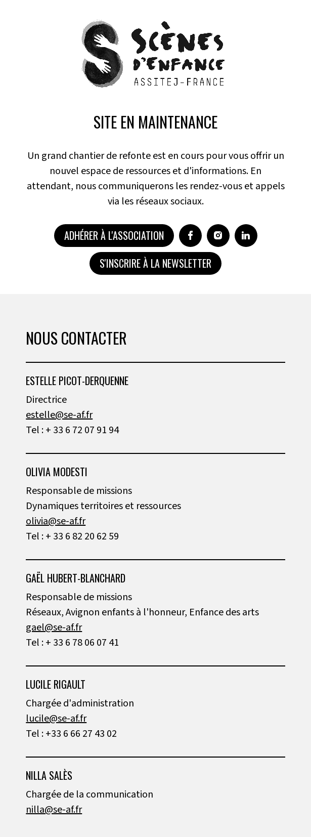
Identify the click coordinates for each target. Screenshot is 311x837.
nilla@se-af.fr (54, 810)
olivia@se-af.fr (55, 521)
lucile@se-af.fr (56, 719)
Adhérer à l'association (114, 235)
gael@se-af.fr (54, 627)
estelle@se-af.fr (59, 415)
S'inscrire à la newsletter (155, 263)
